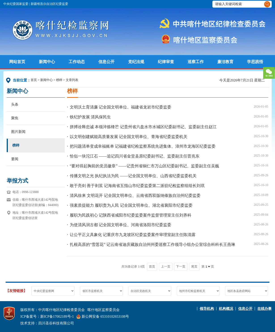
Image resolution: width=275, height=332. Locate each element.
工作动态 (77, 62)
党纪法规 (136, 62)
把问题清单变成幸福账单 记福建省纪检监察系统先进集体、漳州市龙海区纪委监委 (143, 146)
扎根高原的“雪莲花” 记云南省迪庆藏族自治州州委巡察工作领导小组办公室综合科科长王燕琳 (152, 244)
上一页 (165, 266)
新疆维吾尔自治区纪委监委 (49, 4)
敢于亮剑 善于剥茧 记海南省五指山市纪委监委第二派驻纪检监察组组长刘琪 (137, 185)
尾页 (194, 266)
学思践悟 (255, 62)
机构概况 (226, 309)
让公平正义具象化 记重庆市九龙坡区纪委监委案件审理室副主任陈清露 (133, 234)
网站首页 (17, 62)
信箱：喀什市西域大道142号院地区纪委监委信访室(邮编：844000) (35, 202)
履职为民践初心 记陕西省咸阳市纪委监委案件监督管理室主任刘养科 (131, 215)
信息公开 (106, 62)
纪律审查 (166, 62)
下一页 (180, 266)
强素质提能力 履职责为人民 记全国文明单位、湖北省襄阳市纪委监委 (131, 205)
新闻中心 (47, 62)
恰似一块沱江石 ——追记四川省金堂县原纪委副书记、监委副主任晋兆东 (135, 156)
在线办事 (264, 309)
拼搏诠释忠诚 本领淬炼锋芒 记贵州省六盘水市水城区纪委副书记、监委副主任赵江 (143, 127)
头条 (14, 104)
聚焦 (14, 118)
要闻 (14, 159)
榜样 (59, 80)
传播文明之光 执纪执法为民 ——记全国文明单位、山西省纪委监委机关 (133, 176)
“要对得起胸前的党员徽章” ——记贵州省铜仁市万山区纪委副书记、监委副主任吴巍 (144, 166)
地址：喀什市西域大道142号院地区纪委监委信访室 (35, 215)
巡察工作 (196, 62)
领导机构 (207, 309)
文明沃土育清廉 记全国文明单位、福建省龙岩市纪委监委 (120, 107)
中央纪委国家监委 (15, 4)
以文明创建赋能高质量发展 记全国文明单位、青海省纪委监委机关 (129, 136)
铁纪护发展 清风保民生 (90, 117)
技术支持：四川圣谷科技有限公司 (47, 323)
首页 (34, 80)
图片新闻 (18, 132)
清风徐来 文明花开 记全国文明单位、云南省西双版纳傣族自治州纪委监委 (135, 195)
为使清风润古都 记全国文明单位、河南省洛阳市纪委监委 (120, 225)
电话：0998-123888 (26, 192)
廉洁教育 (225, 62)
